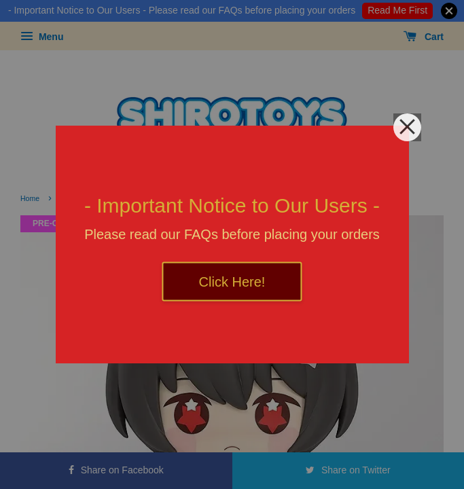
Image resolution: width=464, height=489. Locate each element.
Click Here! (232, 281)
